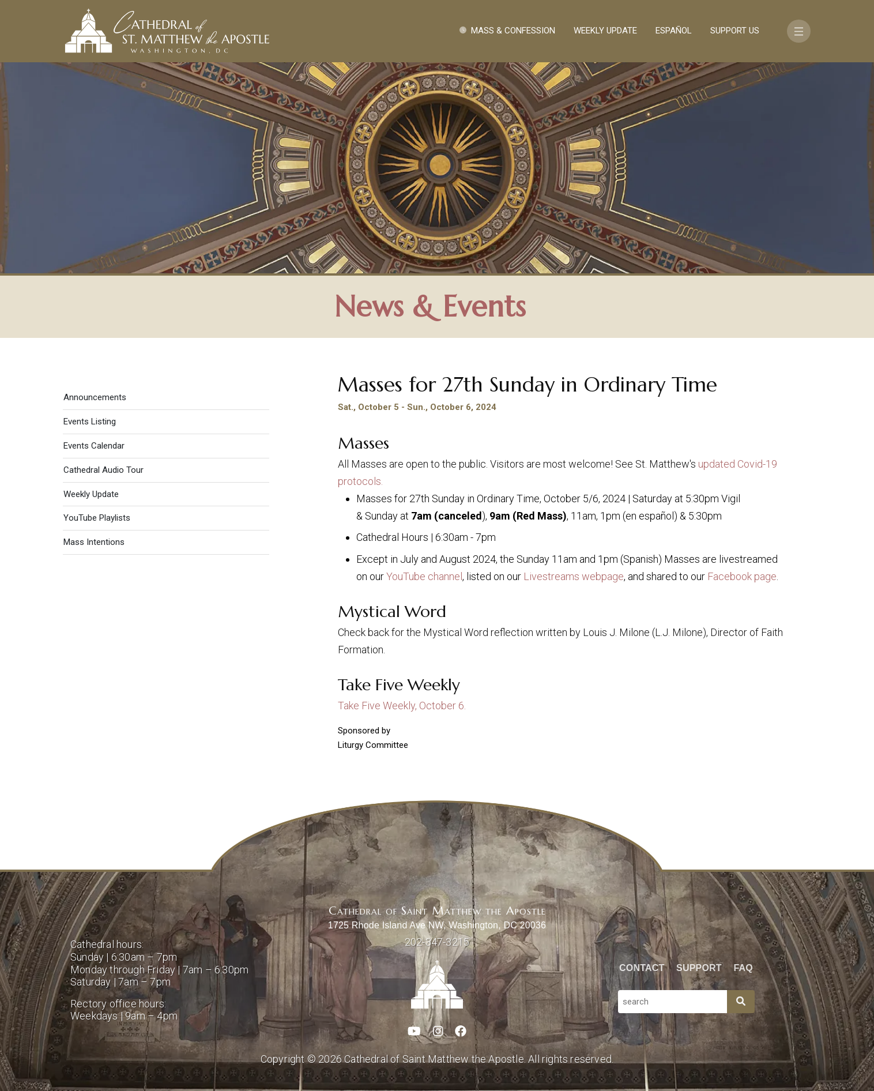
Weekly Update (605, 30)
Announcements (94, 397)
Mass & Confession (513, 30)
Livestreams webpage (573, 576)
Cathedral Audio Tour (103, 470)
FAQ (744, 968)
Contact (641, 968)
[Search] (741, 1001)
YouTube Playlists (96, 518)
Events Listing (89, 421)
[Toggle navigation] (799, 31)
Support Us (734, 30)
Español (674, 30)
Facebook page (742, 576)
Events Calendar (94, 446)
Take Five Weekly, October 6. (402, 705)
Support (699, 968)
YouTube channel (424, 576)
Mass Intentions (94, 542)
